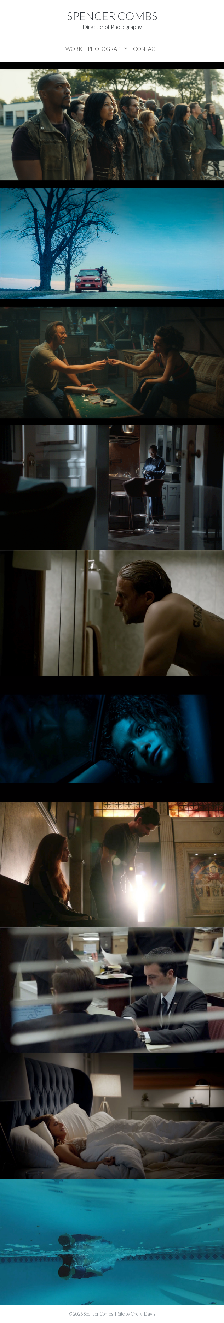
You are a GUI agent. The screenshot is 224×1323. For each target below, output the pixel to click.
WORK (73, 49)
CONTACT (146, 49)
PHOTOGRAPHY (107, 49)
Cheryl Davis (143, 1314)
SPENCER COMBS (112, 16)
